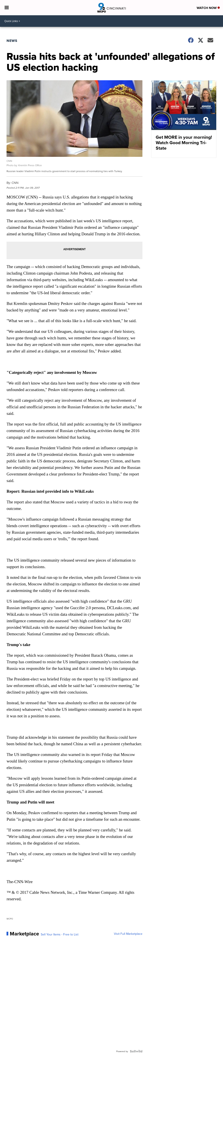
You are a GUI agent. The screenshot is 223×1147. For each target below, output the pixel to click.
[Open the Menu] (6, 7)
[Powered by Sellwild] (136, 1051)
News (12, 40)
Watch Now (208, 7)
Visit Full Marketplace (128, 933)
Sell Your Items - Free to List (59, 934)
